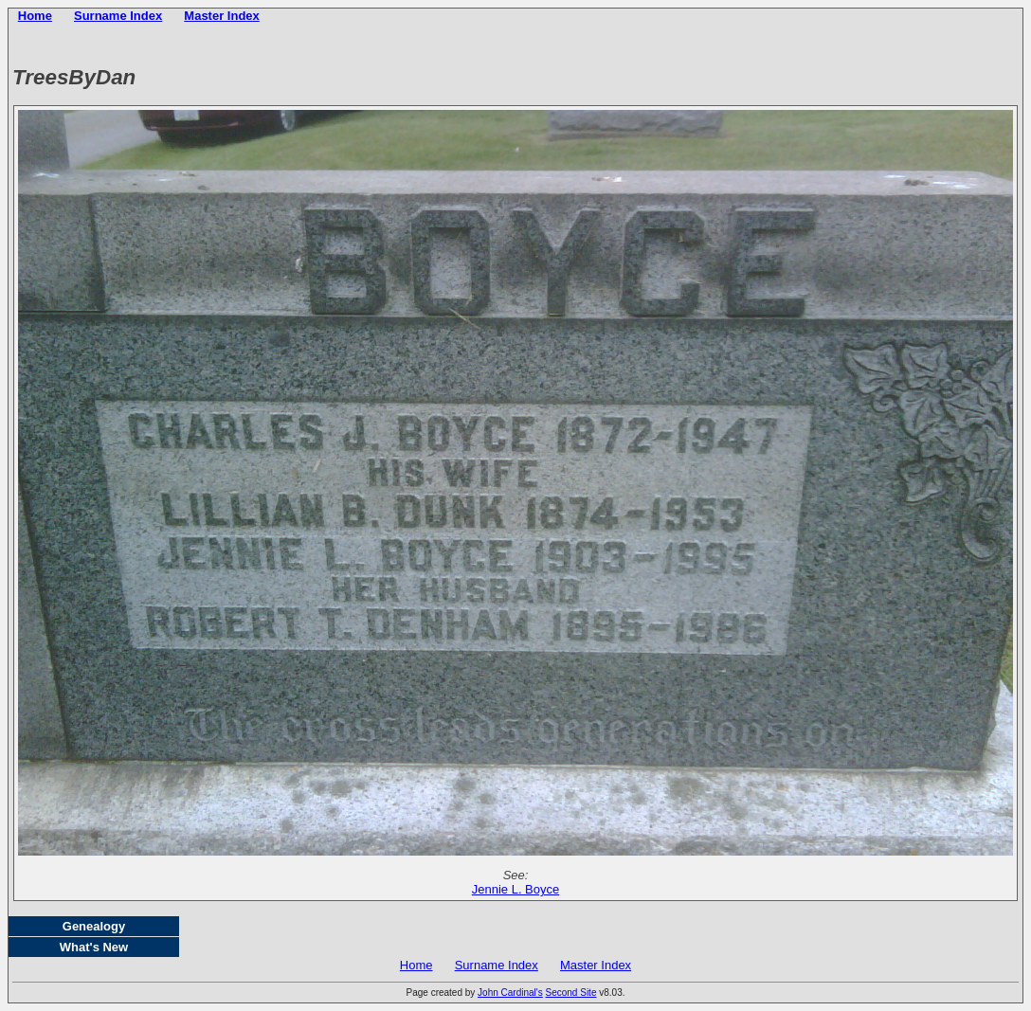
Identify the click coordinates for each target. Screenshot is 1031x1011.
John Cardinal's (510, 992)
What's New (94, 947)
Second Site (571, 992)
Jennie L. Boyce (516, 889)
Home (35, 16)
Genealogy (94, 926)
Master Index (221, 16)
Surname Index (118, 16)
